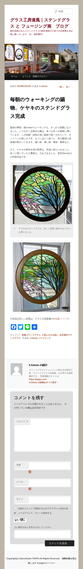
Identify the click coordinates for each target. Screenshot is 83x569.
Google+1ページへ (46, 563)
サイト (19, 499)
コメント (22, 421)
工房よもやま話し (50, 335)
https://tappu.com (37, 379)
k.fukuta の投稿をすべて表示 (44, 382)
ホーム (14, 76)
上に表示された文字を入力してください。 (34, 527)
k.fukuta (43, 86)
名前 (22, 465)
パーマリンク (44, 338)
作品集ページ (60, 318)
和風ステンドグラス (31, 335)
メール (22, 483)
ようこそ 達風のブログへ (34, 76)
